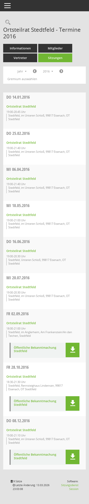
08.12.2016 (18, 420)
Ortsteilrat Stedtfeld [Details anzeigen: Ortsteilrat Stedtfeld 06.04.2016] (21, 179)
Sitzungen (55, 58)
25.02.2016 (18, 133)
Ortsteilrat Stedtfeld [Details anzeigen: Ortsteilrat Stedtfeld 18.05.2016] (21, 215)
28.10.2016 (17, 367)
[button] (72, 350)
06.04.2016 (18, 169)
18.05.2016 (18, 205)
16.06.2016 (18, 241)
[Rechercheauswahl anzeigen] (6, 22)
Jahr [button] (22, 71)
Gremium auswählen (22, 79)
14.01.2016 (18, 97)
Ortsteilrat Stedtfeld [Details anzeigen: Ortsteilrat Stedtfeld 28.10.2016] (21, 376)
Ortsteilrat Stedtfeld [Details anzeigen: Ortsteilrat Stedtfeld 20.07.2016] (21, 287)
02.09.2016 (17, 314)
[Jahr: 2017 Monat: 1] (61, 71)
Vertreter (20, 58)
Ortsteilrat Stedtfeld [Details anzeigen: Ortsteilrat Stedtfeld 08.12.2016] (21, 430)
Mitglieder (55, 48)
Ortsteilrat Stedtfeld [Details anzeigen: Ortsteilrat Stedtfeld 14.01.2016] (21, 106)
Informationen (20, 48)
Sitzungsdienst (69, 487)
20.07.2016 (18, 278)
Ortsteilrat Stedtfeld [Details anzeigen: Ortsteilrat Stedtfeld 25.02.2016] (21, 143)
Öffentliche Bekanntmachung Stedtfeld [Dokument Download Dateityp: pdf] (35, 349)
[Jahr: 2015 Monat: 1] (35, 71)
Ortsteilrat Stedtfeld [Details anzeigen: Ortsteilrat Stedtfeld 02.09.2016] (21, 323)
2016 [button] (48, 71)
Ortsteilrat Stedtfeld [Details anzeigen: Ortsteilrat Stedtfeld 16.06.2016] (21, 251)
